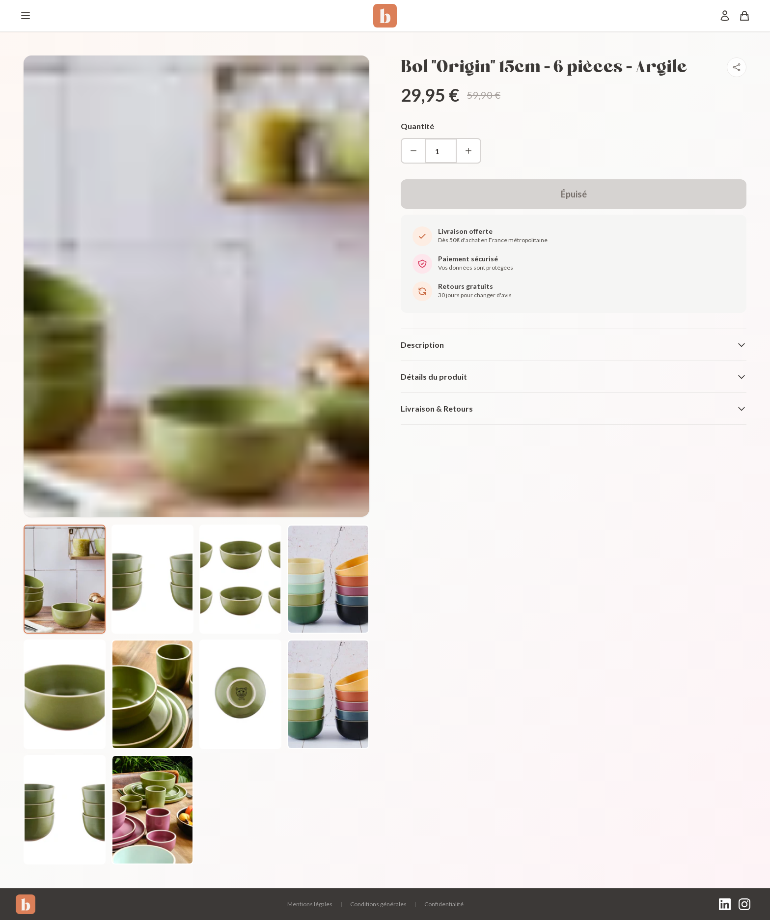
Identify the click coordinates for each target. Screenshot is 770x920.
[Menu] (25, 16)
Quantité (417, 126)
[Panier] (744, 16)
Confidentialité (444, 904)
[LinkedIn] (725, 904)
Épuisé (574, 194)
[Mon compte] (725, 16)
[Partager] (736, 67)
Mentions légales (309, 904)
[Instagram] (744, 904)
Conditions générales (378, 904)
